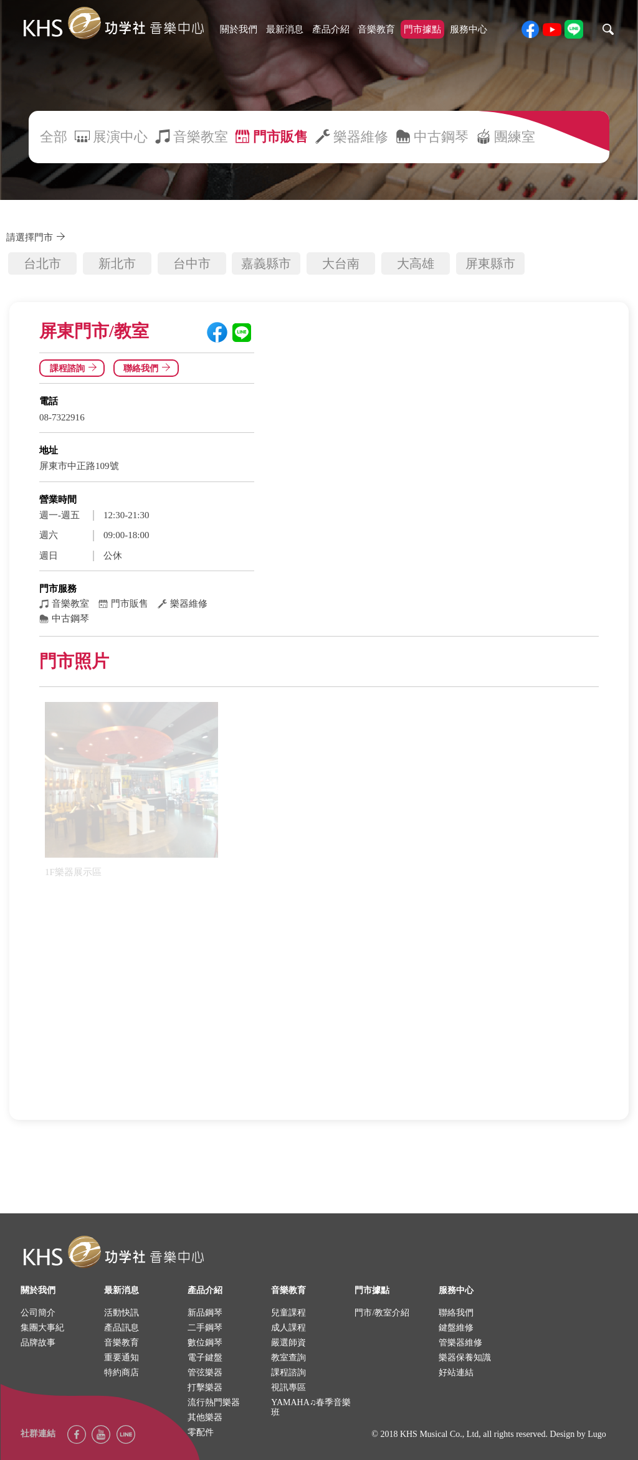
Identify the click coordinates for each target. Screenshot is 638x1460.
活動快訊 (121, 1312)
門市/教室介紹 (382, 1312)
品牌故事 (38, 1342)
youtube (552, 29)
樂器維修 (360, 137)
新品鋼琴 (205, 1312)
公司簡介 (38, 1312)
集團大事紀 (42, 1327)
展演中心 (120, 137)
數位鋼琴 (205, 1342)
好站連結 (456, 1372)
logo (113, 1252)
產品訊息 (121, 1327)
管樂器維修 (460, 1342)
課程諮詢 (75, 368)
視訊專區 (288, 1387)
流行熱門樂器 (214, 1402)
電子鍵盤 (205, 1357)
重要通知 (121, 1357)
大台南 (340, 263)
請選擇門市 (37, 237)
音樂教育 (376, 29)
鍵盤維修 (456, 1327)
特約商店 (121, 1372)
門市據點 (422, 29)
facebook (530, 29)
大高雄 (415, 263)
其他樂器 (205, 1417)
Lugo (597, 1434)
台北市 (42, 263)
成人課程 (288, 1327)
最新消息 (284, 29)
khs (113, 23)
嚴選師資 (288, 1342)
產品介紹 (331, 29)
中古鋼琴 (441, 137)
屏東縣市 (490, 263)
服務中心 (468, 29)
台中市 (192, 263)
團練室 (514, 137)
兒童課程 (288, 1312)
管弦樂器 (205, 1372)
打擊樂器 (205, 1387)
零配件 (201, 1432)
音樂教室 (200, 137)
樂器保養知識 (465, 1357)
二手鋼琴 (205, 1327)
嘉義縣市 (266, 263)
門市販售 (280, 137)
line (573, 29)
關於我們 (238, 29)
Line (126, 1434)
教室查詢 (288, 1357)
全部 (53, 137)
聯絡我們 (148, 368)
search (608, 29)
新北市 (117, 263)
